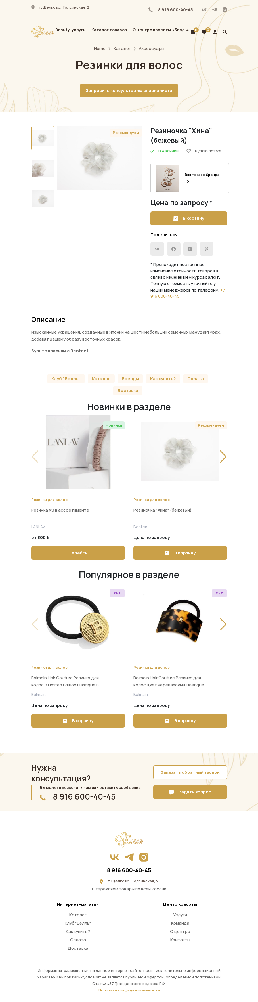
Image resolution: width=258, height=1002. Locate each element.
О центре (180, 931)
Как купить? (163, 378)
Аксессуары (151, 48)
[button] (223, 456)
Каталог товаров (109, 29)
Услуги (180, 915)
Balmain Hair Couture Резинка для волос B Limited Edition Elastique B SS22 (65, 685)
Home (100, 48)
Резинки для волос (49, 499)
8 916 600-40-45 (170, 9)
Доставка (127, 390)
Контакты (180, 940)
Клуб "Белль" (66, 378)
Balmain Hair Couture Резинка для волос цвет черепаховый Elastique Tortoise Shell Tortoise (168, 685)
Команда (180, 923)
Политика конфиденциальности (129, 990)
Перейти (78, 553)
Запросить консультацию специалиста (129, 90)
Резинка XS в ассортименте (60, 510)
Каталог (122, 48)
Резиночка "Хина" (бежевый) (162, 510)
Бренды (130, 378)
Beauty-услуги (70, 29)
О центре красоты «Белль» (161, 29)
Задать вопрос (190, 792)
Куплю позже (203, 151)
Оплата (195, 378)
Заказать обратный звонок (190, 772)
